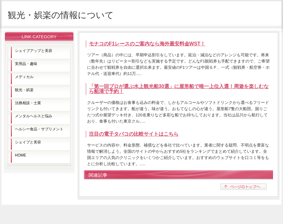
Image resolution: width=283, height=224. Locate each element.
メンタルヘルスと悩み (33, 116)
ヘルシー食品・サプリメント (39, 129)
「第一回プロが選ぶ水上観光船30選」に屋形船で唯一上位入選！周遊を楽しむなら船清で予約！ (179, 89)
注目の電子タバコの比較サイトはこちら (134, 134)
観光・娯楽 (24, 90)
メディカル (24, 77)
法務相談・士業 (28, 103)
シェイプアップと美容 (33, 51)
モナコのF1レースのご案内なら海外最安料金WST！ (147, 43)
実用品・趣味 (26, 64)
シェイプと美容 (28, 142)
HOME (20, 155)
